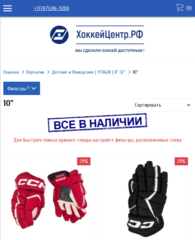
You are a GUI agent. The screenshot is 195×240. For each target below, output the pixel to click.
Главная (11, 72)
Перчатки (35, 72)
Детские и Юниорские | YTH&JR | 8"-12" (88, 72)
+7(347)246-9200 (51, 8)
